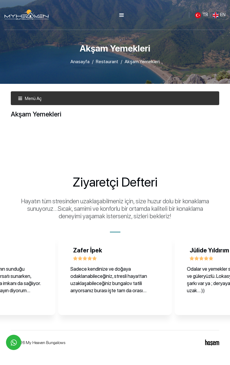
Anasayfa (80, 61)
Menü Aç (30, 98)
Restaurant (107, 61)
